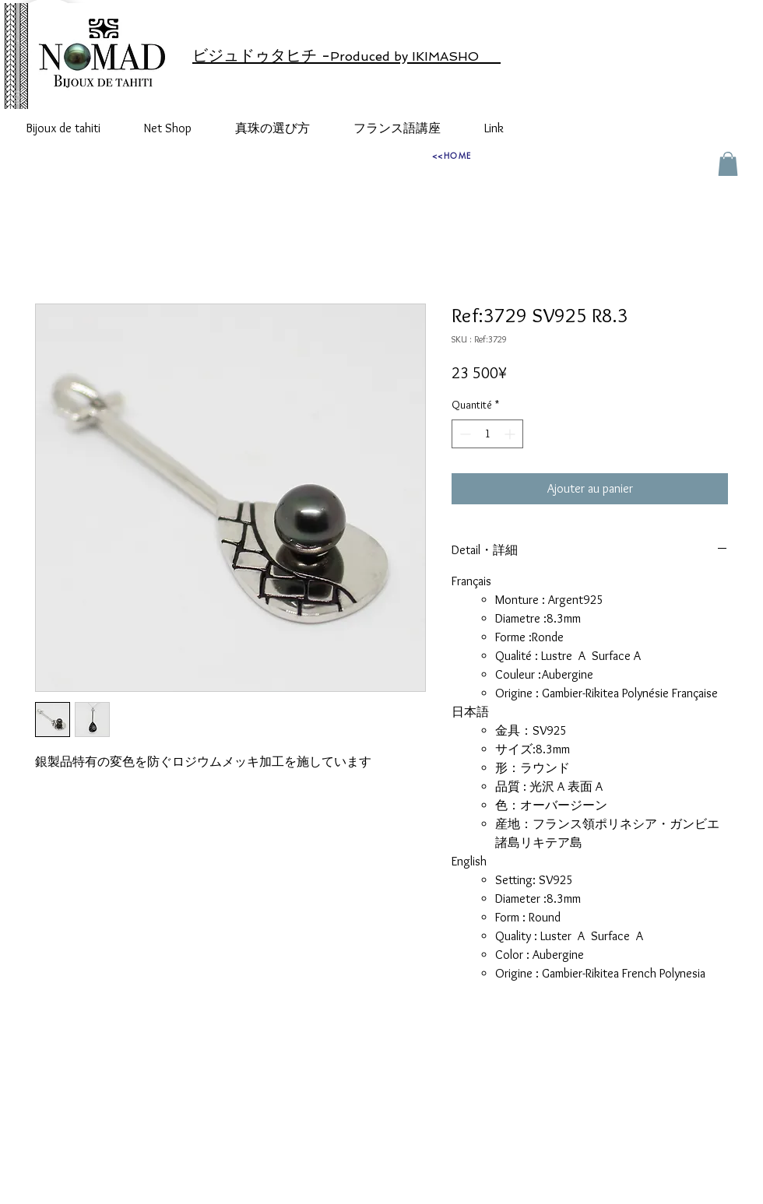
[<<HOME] (451, 154)
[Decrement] (463, 434)
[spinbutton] (487, 434)
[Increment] (511, 434)
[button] (728, 164)
